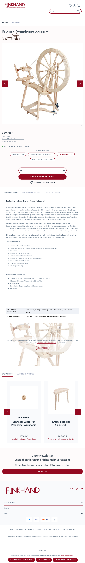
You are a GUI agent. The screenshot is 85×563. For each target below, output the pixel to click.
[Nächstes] (80, 84)
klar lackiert (18, 154)
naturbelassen (65, 154)
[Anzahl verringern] (21, 170)
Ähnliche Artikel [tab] (25, 374)
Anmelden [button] (42, 471)
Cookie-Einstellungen (67, 529)
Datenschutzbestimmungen (46, 343)
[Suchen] (78, 11)
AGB (11, 529)
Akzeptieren (42, 348)
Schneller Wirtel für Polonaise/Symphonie (23, 423)
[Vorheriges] (5, 84)
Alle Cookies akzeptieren (65, 560)
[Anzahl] (43, 170)
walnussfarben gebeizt (42, 160)
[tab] (11, 192)
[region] (42, 85)
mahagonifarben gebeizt (41, 154)
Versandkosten (37, 536)
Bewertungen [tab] (53, 192)
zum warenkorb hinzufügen (42, 177)
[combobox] (63, 11)
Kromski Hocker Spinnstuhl (61, 423)
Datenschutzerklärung (24, 529)
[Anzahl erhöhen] (63, 170)
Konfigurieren (43, 560)
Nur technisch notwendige (21, 560)
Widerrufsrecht (51, 529)
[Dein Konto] (74, 5)
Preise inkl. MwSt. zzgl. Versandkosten (13, 139)
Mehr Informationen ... (68, 555)
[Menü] (4, 11)
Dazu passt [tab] (7, 374)
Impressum (39, 529)
